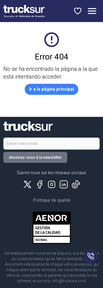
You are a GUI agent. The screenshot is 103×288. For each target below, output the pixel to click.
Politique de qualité (51, 200)
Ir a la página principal (51, 89)
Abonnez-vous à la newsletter (35, 157)
